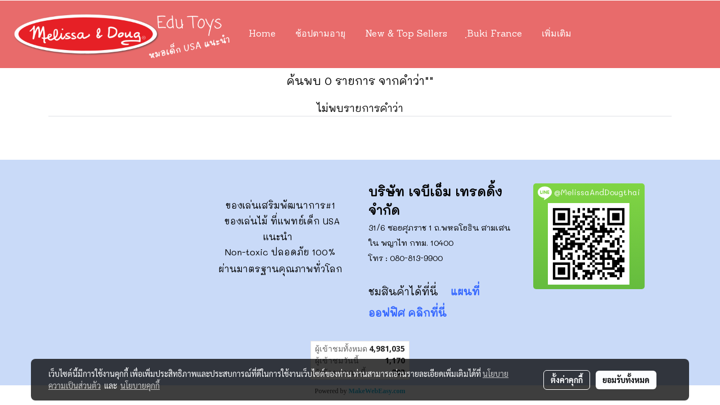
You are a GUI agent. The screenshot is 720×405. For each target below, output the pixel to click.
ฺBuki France (494, 34)
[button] (598, 34)
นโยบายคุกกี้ (140, 385)
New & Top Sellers (406, 34)
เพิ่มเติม (557, 34)
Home (262, 34)
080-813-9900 (416, 258)
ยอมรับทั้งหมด (626, 380)
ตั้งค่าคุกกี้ (567, 380)
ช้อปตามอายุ (320, 34)
